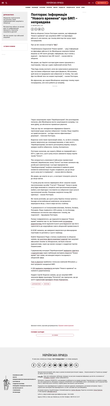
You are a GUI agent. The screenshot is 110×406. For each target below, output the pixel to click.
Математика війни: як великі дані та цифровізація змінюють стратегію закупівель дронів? (13, 29)
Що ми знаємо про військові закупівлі (13, 36)
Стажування (16, 390)
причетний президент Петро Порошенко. (52, 280)
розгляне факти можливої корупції (54, 239)
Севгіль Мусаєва (75, 390)
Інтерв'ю (49, 7)
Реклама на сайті (18, 375)
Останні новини (9, 46)
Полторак (46, 284)
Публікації (35, 7)
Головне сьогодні (37, 332)
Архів (83, 7)
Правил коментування (66, 325)
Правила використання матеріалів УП (24, 379)
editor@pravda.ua (52, 391)
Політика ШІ (16, 381)
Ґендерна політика (18, 383)
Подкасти (62, 7)
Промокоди (16, 392)
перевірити (48, 268)
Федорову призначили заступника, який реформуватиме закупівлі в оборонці (13, 20)
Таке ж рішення (37, 262)
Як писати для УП (18, 388)
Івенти (55, 7)
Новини (28, 7)
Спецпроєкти (70, 7)
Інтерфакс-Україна (49, 377)
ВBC (55, 45)
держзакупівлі (36, 284)
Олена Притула (98, 390)
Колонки (42, 7)
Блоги (78, 7)
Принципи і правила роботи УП (22, 385)
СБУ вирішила (37, 268)
